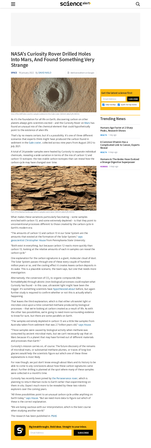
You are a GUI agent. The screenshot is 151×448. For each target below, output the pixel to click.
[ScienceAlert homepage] (75, 4)
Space (14, 72)
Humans (104, 166)
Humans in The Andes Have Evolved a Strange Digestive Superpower (119, 161)
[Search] (138, 4)
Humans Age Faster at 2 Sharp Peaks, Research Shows (116, 129)
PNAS (54, 415)
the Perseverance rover (64, 378)
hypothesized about (64, 288)
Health (103, 135)
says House (84, 324)
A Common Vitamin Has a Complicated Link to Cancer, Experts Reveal (120, 144)
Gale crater (35, 142)
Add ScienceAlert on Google (80, 72)
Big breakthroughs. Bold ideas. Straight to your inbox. (58, 426)
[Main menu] (13, 4)
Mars (87, 122)
